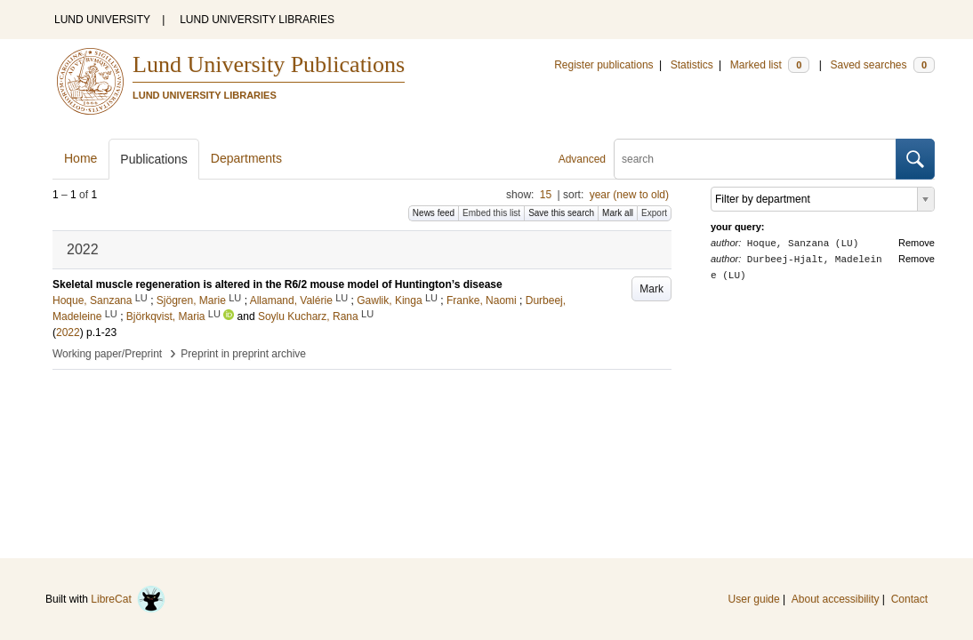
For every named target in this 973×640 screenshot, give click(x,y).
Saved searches (882, 65)
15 (545, 194)
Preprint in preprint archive (243, 354)
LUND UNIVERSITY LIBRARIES (257, 19)
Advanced (582, 159)
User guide (754, 599)
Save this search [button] (561, 213)
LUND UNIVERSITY (102, 19)
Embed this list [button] (491, 213)
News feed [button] (433, 213)
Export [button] (654, 213)
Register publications (603, 65)
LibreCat (128, 599)
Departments (246, 158)
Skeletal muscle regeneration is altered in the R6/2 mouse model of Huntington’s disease (277, 284)
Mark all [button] (617, 213)
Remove (916, 242)
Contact (909, 599)
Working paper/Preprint (107, 354)
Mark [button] (651, 289)
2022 (68, 332)
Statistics (692, 65)
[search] (755, 159)
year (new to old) (629, 194)
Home (80, 158)
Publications (154, 159)
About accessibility (836, 599)
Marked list (769, 65)
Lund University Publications (269, 64)
